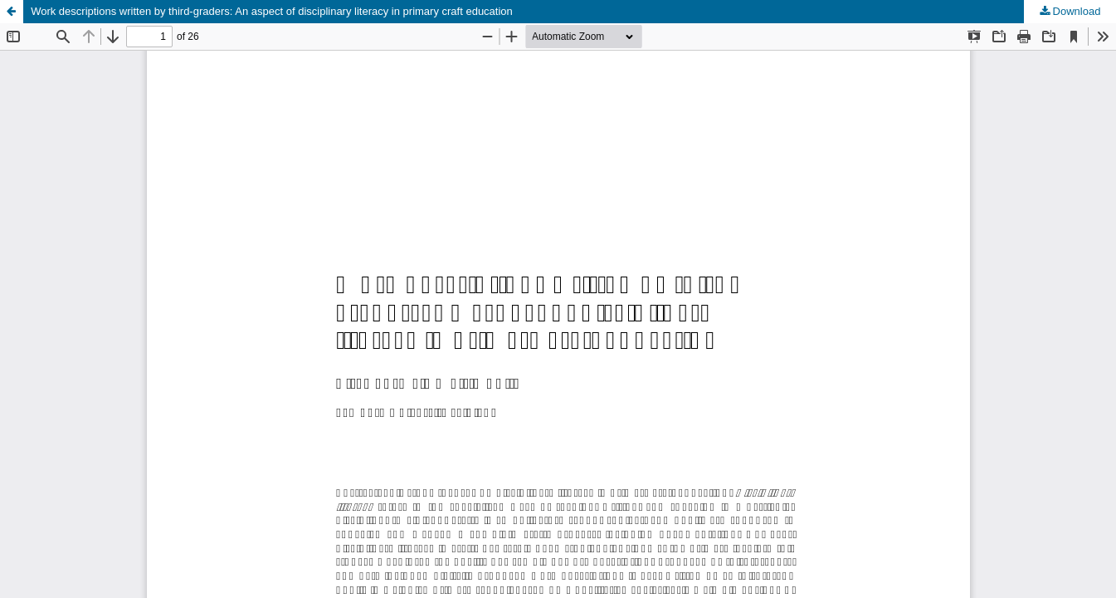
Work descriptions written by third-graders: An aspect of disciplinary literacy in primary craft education (272, 11)
